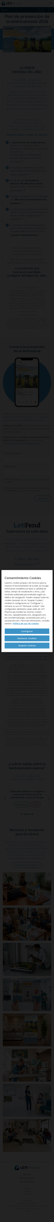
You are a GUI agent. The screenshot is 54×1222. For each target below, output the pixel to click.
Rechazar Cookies (27, 638)
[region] (27, 611)
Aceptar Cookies (27, 645)
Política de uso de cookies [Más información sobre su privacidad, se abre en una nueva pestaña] (26, 623)
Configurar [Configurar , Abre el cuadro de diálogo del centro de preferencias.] (27, 631)
